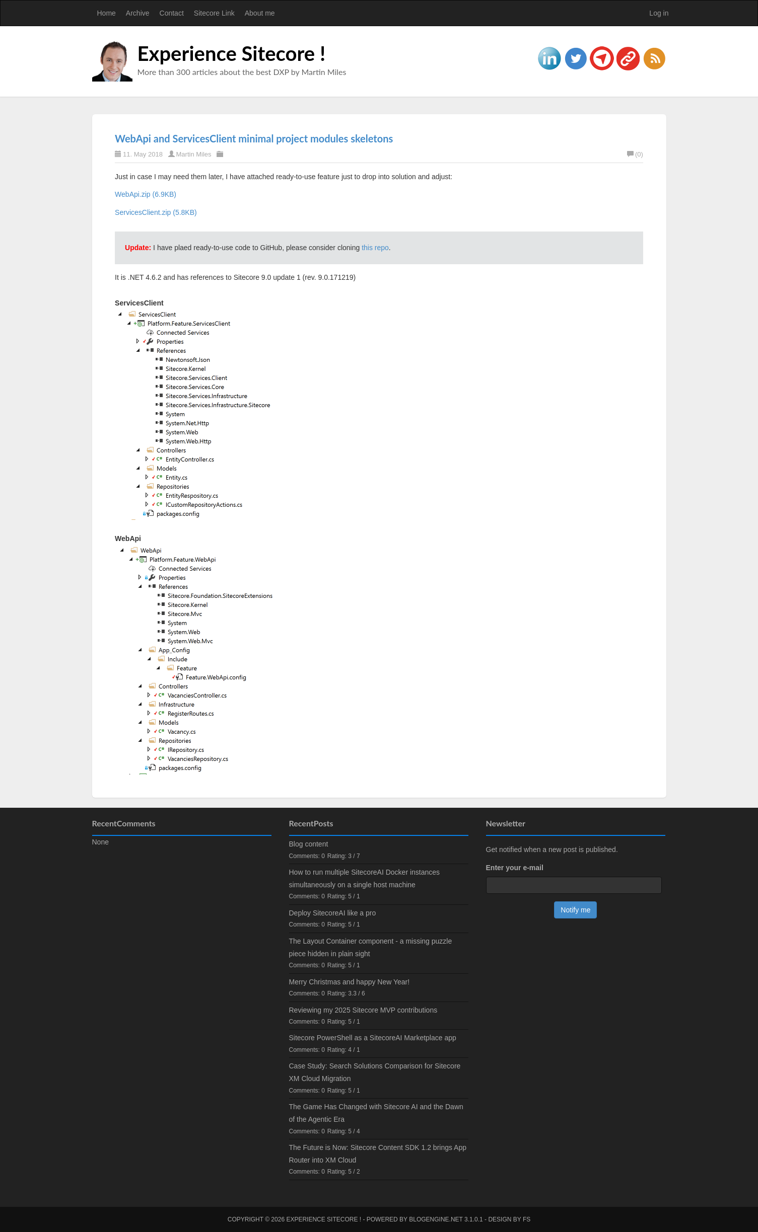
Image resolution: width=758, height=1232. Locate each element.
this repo (375, 248)
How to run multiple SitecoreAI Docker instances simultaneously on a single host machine (364, 878)
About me (260, 13)
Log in (658, 13)
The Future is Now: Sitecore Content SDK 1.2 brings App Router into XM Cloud (378, 1153)
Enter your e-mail (514, 868)
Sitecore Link (214, 13)
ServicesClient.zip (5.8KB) (156, 212)
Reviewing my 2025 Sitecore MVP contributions (363, 1010)
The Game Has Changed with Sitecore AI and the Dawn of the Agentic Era (376, 1113)
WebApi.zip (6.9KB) (145, 194)
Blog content (308, 844)
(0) (635, 154)
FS (526, 1219)
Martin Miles (194, 154)
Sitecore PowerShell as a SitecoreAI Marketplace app (372, 1038)
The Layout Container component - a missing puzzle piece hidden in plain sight (370, 947)
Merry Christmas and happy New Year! (349, 982)
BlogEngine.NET (435, 1219)
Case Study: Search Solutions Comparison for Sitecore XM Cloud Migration (375, 1072)
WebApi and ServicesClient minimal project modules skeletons (254, 138)
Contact (172, 13)
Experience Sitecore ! (231, 53)
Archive (138, 13)
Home (106, 13)
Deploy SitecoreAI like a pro (332, 913)
